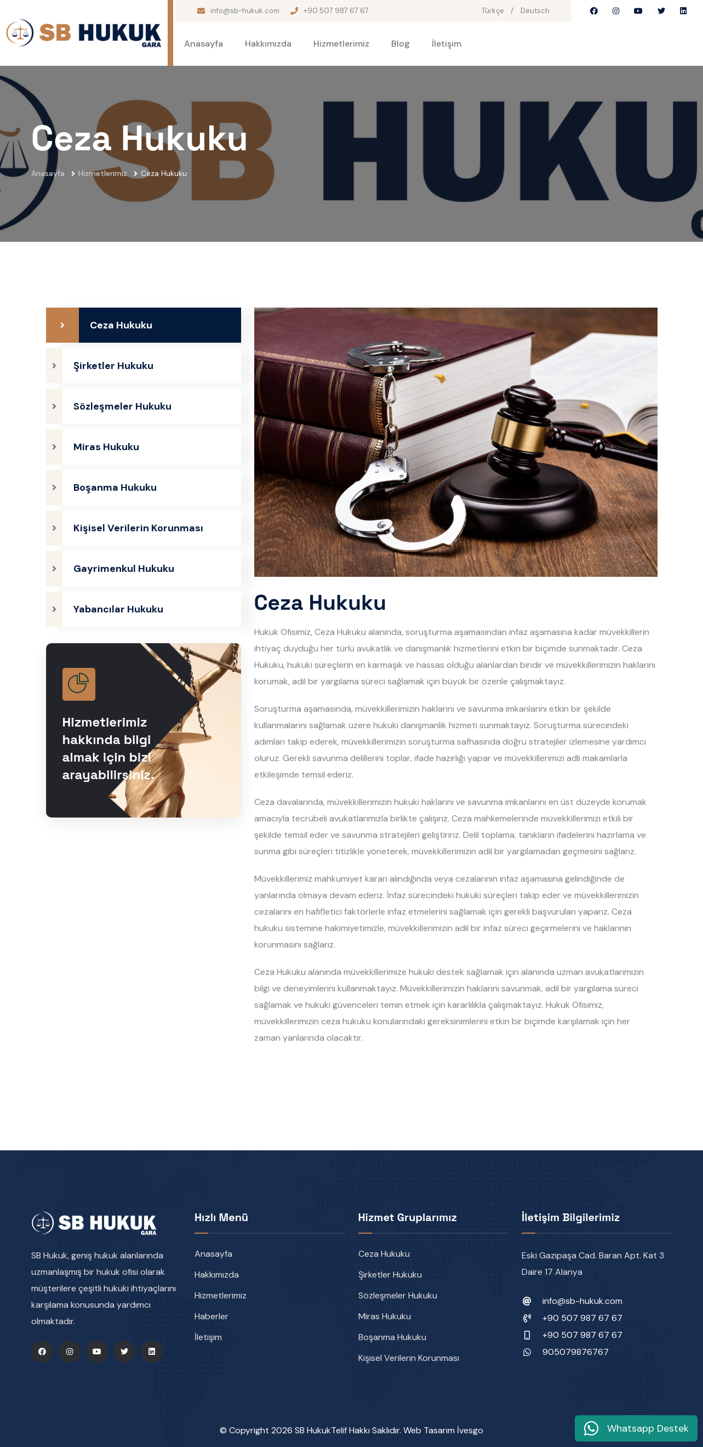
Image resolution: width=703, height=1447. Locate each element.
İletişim (446, 43)
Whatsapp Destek (636, 1428)
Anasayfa (203, 43)
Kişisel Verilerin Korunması (408, 1358)
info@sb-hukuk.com (244, 10)
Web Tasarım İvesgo (443, 1430)
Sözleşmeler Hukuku (397, 1295)
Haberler (211, 1316)
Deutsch (535, 10)
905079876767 (575, 1352)
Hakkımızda (268, 43)
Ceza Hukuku (384, 1253)
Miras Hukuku (384, 1316)
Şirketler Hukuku (390, 1274)
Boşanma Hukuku (392, 1337)
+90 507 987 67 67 (336, 10)
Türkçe (493, 10)
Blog (400, 43)
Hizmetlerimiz (341, 43)
